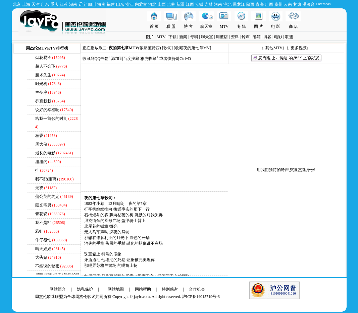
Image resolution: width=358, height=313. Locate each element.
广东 (45, 4)
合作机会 (197, 289)
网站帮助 (143, 289)
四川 (92, 4)
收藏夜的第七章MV (192, 48)
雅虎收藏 (149, 58)
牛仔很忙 (43, 240)
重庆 (54, 4)
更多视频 (299, 48)
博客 (267, 36)
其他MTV (274, 48)
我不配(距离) (46, 179)
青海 (260, 4)
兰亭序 (41, 92)
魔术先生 (43, 75)
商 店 (293, 26)
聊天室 (206, 26)
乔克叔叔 (43, 101)
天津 (36, 4)
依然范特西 (150, 48)
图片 (150, 36)
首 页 (154, 26)
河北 (152, 4)
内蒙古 (141, 4)
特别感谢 (170, 289)
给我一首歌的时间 (51, 118)
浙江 (129, 4)
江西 (190, 4)
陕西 (250, 4)
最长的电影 (45, 153)
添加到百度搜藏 (125, 58)
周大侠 (41, 144)
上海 (26, 4)
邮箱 (257, 36)
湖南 (73, 4)
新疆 (180, 4)
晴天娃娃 (43, 248)
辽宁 (83, 4)
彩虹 (39, 231)
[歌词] (167, 48)
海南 (101, 4)
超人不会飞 (45, 66)
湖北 (227, 4)
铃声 (246, 36)
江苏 (64, 4)
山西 (162, 4)
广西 (269, 4)
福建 (111, 4)
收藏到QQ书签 (96, 58)
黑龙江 (239, 4)
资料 (235, 36)
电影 (278, 36)
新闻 (183, 36)
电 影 (275, 26)
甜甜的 (41, 161)
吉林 (171, 4)
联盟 (289, 36)
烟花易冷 (43, 57)
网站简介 (58, 289)
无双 (39, 187)
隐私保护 (85, 289)
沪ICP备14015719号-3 (201, 296)
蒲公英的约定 (47, 196)
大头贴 (41, 257)
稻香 (39, 135)
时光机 (41, 83)
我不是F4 (43, 222)
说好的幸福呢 (47, 109)
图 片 (258, 26)
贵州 (278, 4)
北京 (17, 4)
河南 (218, 4)
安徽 (199, 4)
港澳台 (309, 4)
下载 (172, 36)
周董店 (222, 36)
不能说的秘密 (47, 266)
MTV (224, 26)
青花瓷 (41, 214)
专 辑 (241, 26)
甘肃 (297, 4)
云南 (288, 4)
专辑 (194, 36)
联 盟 (170, 26)
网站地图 (116, 289)
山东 (120, 4)
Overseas (323, 4)
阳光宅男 (43, 205)
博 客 (188, 26)
